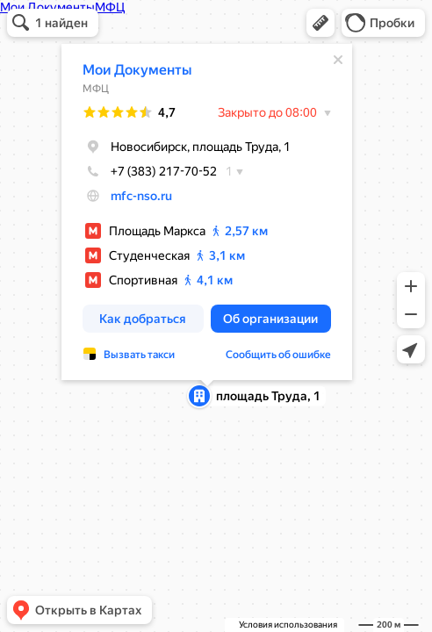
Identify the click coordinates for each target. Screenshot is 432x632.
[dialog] (206, 212)
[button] (320, 23)
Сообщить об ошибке (278, 354)
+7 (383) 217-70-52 (150, 171)
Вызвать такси (139, 354)
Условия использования (288, 624)
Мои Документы (137, 69)
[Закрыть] (338, 60)
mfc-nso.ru (141, 196)
